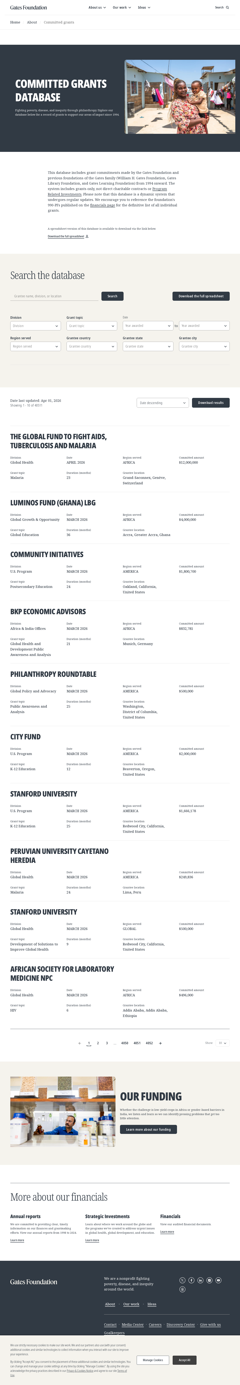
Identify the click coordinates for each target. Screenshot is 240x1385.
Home (15, 22)
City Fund (25, 736)
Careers (155, 1324)
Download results (208, 404)
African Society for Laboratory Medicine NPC (62, 973)
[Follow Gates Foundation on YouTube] (218, 1280)
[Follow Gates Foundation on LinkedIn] (200, 1280)
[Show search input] (222, 7)
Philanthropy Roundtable (53, 674)
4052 (149, 1043)
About (32, 22)
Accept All (184, 1360)
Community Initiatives (46, 554)
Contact (110, 1324)
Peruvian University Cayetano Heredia (59, 855)
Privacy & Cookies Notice (80, 1371)
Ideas (152, 1304)
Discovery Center (181, 1324)
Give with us (210, 1324)
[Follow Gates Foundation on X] (182, 1280)
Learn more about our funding (148, 1129)
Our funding (151, 1096)
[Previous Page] (80, 1043)
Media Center (133, 1324)
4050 (124, 1043)
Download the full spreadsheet (201, 296)
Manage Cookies (153, 1360)
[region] (120, 1360)
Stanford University (43, 793)
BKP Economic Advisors (48, 611)
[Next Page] (160, 1043)
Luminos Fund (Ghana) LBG (53, 502)
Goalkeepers (114, 1332)
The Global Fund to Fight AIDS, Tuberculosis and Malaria (58, 441)
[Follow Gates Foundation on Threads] (182, 1289)
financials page (102, 205)
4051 (137, 1043)
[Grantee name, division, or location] (54, 296)
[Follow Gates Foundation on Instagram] (209, 1280)
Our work (131, 1304)
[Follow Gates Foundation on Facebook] (191, 1280)
